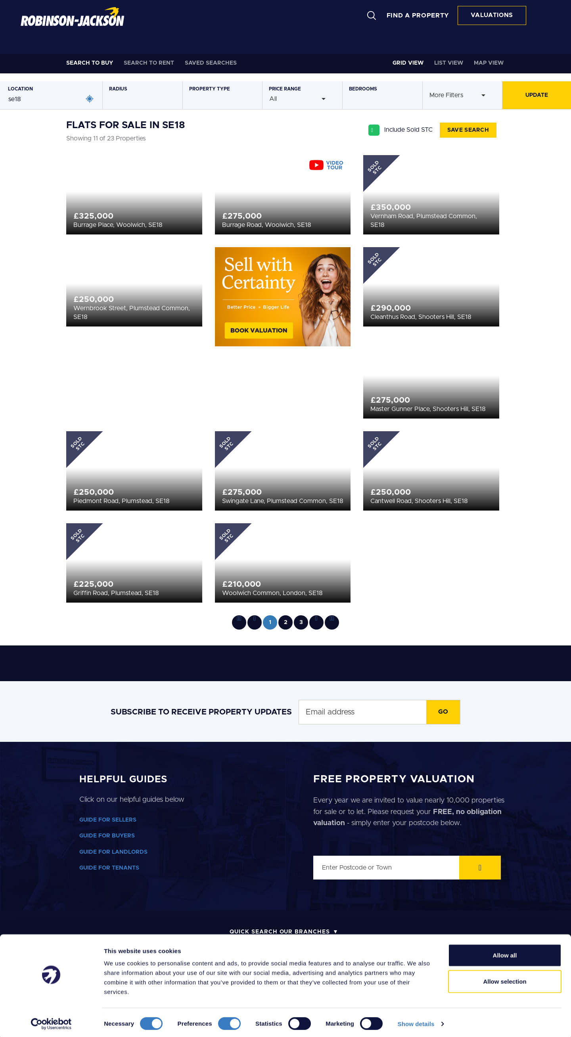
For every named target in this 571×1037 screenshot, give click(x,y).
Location (20, 88)
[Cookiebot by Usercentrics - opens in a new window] (51, 1021)
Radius (118, 88)
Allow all (505, 952)
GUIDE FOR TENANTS (109, 868)
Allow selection (504, 979)
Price (285, 88)
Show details (416, 1021)
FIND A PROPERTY (418, 15)
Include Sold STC (408, 130)
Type (209, 88)
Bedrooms (363, 88)
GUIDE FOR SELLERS (107, 820)
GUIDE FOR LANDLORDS (113, 852)
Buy (89, 63)
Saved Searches (211, 63)
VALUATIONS (492, 15)
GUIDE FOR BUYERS (107, 836)
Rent (149, 63)
